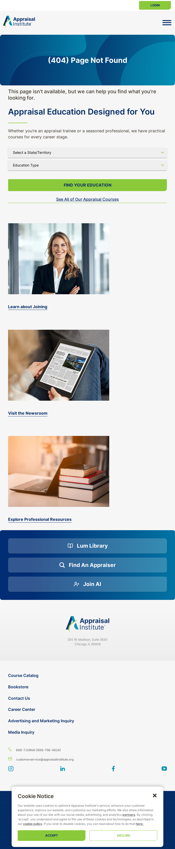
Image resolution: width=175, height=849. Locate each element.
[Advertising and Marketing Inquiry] (88, 721)
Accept (47, 835)
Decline (127, 835)
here (62, 824)
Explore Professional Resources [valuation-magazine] (40, 519)
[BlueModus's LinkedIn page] (62, 769)
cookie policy (111, 819)
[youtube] (164, 769)
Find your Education (88, 185)
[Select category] (87, 165)
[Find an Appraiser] (87, 565)
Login (155, 5)
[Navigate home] (87, 624)
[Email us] (87, 759)
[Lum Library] (87, 545)
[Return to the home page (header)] (19, 22)
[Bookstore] (88, 687)
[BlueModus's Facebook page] (113, 769)
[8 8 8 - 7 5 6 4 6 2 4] (87, 749)
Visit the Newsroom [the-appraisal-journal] (28, 413)
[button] (162, 795)
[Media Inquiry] (88, 732)
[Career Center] (88, 709)
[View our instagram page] (10, 769)
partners (90, 815)
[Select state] (87, 152)
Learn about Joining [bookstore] (27, 306)
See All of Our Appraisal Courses (87, 199)
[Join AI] (87, 584)
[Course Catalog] (88, 675)
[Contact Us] (88, 698)
